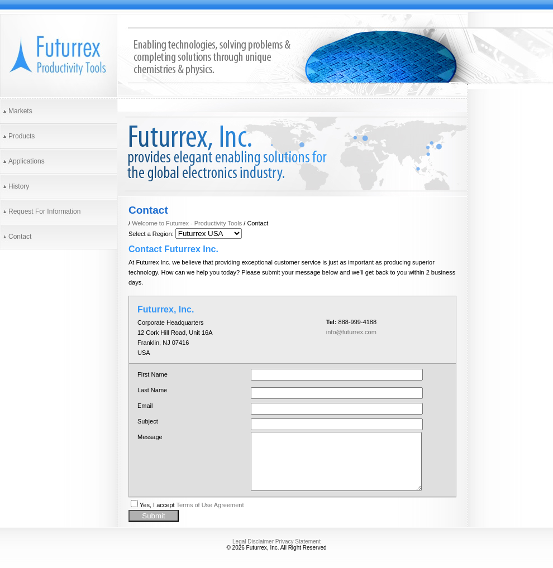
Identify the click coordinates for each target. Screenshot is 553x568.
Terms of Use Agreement (210, 505)
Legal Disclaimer (253, 541)
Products (21, 136)
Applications (26, 161)
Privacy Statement (298, 541)
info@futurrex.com (351, 332)
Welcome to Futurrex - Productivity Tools (187, 223)
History (18, 186)
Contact (19, 236)
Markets (20, 111)
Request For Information (44, 211)
